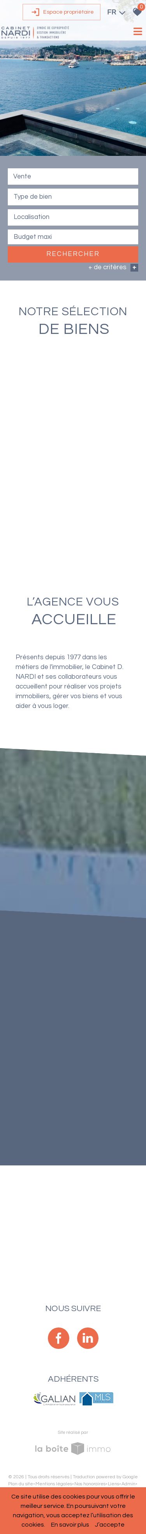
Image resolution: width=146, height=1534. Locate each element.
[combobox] (73, 177)
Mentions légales (53, 1483)
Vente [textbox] (22, 176)
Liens (113, 1483)
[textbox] (73, 197)
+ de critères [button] (113, 268)
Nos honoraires (90, 1483)
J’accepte (110, 1525)
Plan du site (20, 1483)
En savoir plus (70, 1525)
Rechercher (73, 254)
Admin (128, 1483)
